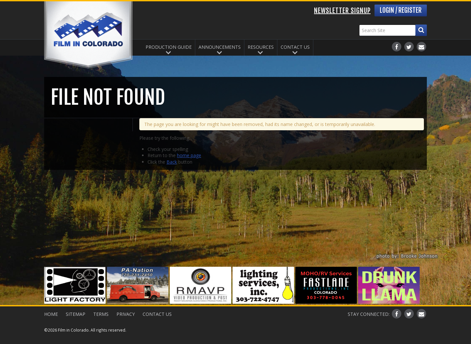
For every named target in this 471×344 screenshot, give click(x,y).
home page (189, 155)
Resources (261, 47)
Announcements (220, 47)
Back (171, 162)
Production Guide (169, 47)
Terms (101, 314)
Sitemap (75, 314)
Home (51, 314)
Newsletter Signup (342, 11)
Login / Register (401, 10)
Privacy (125, 314)
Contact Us (295, 47)
